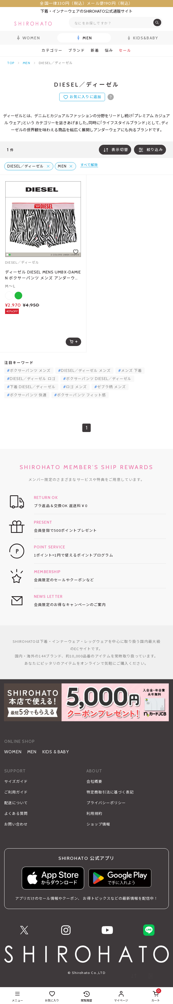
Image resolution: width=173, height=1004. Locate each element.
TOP (10, 63)
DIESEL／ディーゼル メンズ (86, 370)
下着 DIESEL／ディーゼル (33, 387)
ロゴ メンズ (76, 387)
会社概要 (94, 781)
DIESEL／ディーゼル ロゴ (33, 378)
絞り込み (150, 150)
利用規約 (94, 813)
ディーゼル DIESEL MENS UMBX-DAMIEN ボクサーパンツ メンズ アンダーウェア (43, 275)
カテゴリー (52, 50)
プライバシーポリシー (106, 803)
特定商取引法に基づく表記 (110, 792)
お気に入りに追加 (85, 96)
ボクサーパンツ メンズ (30, 370)
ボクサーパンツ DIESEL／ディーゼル (99, 378)
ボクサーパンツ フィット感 (81, 395)
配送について (16, 803)
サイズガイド (16, 781)
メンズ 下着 (131, 370)
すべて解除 (89, 165)
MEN (27, 63)
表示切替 (115, 150)
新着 (95, 50)
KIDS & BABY (55, 751)
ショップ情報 (98, 824)
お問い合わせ (16, 824)
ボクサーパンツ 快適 (28, 395)
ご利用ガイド (16, 792)
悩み (109, 50)
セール (125, 50)
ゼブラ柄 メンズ (111, 387)
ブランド (76, 50)
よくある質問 (16, 813)
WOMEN (13, 751)
